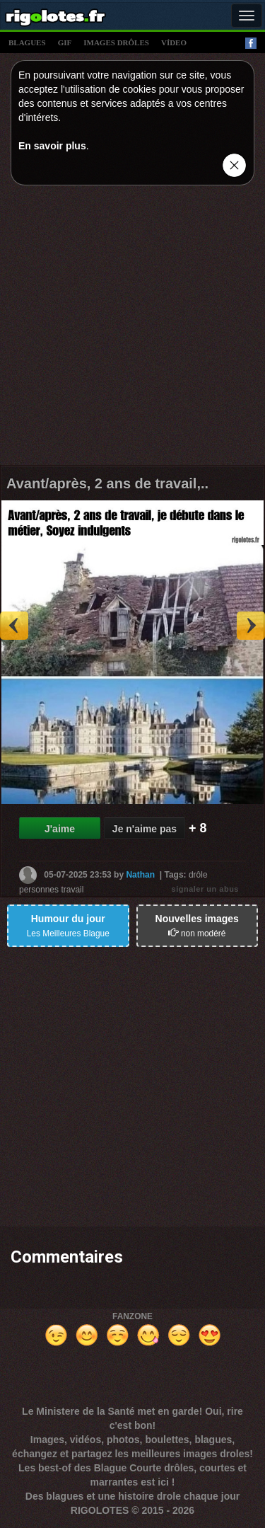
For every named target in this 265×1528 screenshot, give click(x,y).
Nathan (140, 874)
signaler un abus (205, 889)
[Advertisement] (132, 328)
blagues (27, 42)
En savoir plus (52, 145)
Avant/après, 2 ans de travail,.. (107, 483)
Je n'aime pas (144, 828)
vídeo (174, 42)
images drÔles (116, 42)
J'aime (60, 828)
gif (65, 42)
